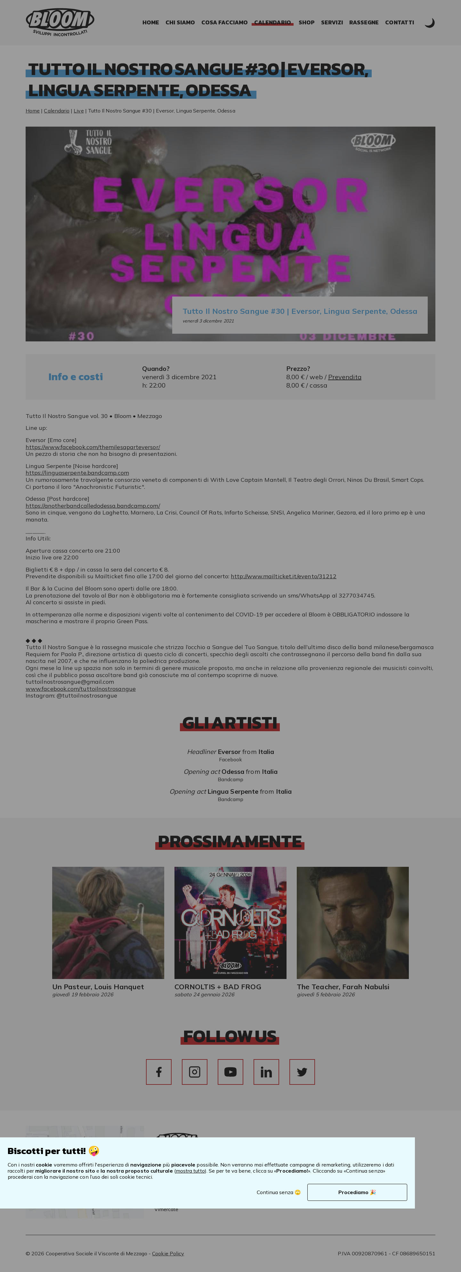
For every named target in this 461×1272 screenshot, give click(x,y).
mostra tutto (190, 1170)
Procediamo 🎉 (357, 1192)
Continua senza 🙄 (279, 1192)
